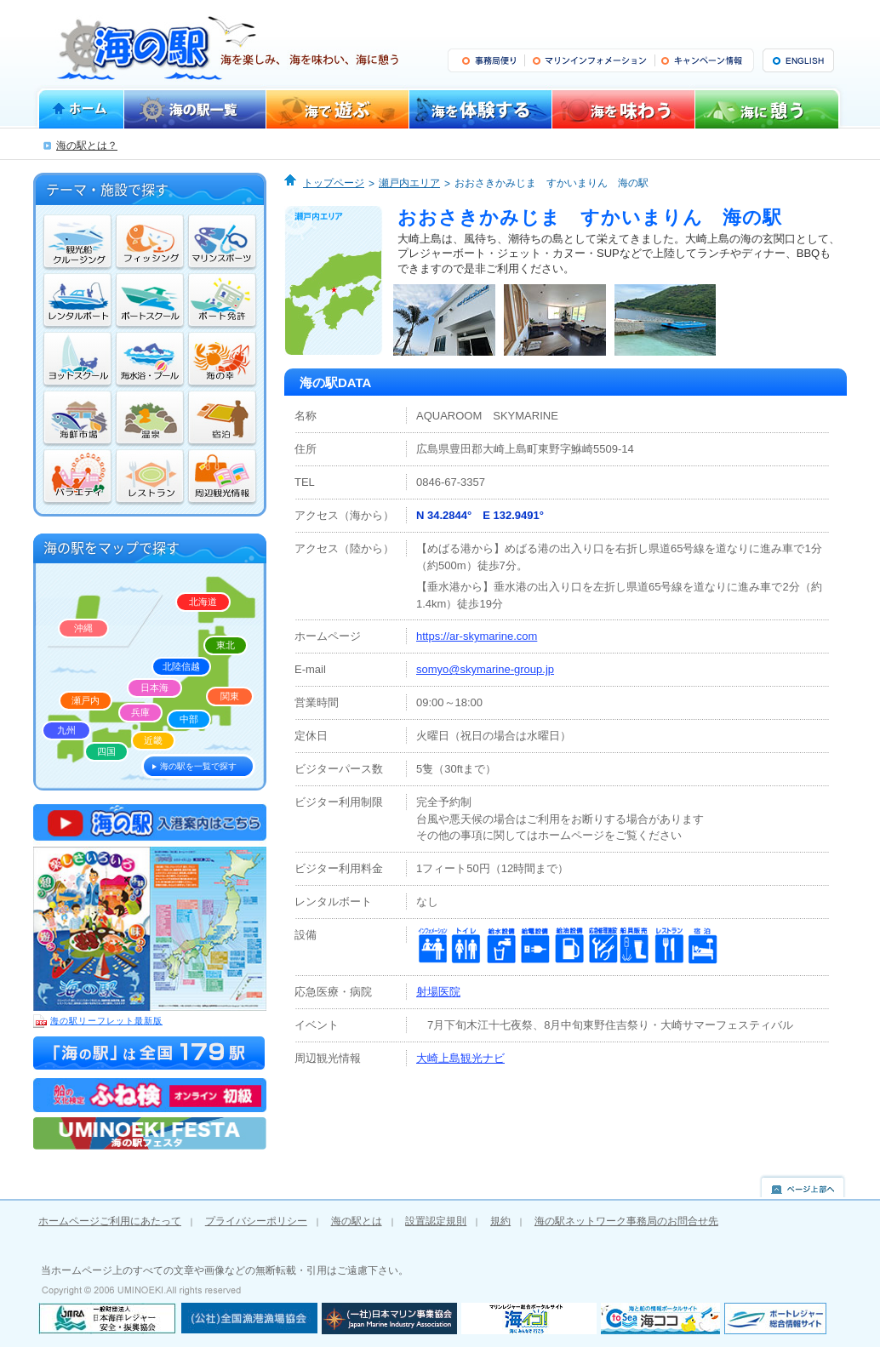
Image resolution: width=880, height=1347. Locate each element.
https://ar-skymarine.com (476, 636)
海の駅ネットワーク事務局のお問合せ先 (626, 1221)
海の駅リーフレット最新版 (98, 1021)
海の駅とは (356, 1221)
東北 (225, 645)
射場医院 (438, 991)
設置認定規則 (435, 1221)
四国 (106, 751)
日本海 (154, 687)
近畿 (153, 740)
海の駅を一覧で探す (198, 766)
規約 (500, 1221)
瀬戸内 (85, 700)
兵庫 (140, 712)
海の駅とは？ (86, 145)
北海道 (203, 601)
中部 (189, 719)
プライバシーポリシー (256, 1221)
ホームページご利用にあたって (109, 1221)
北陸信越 (181, 666)
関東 (229, 696)
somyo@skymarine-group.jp (485, 669)
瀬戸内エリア (409, 183)
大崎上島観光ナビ (460, 1058)
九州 (66, 730)
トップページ (333, 183)
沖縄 (83, 628)
